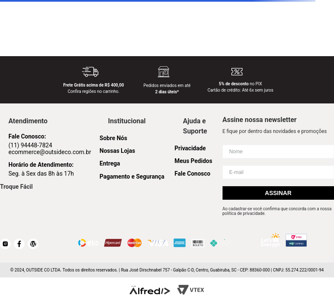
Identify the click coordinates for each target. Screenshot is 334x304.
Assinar (278, 193)
